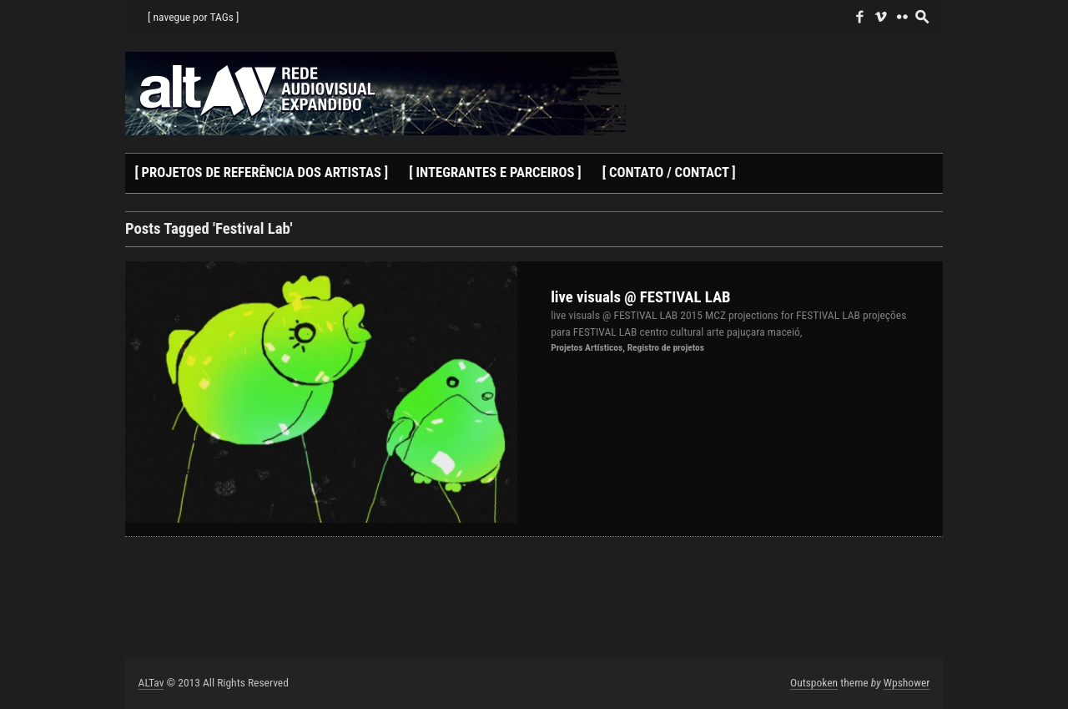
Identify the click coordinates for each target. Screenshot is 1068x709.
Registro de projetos (665, 347)
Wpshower (907, 682)
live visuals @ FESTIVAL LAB (640, 297)
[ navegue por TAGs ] (193, 16)
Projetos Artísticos (586, 347)
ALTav (151, 682)
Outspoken (814, 682)
